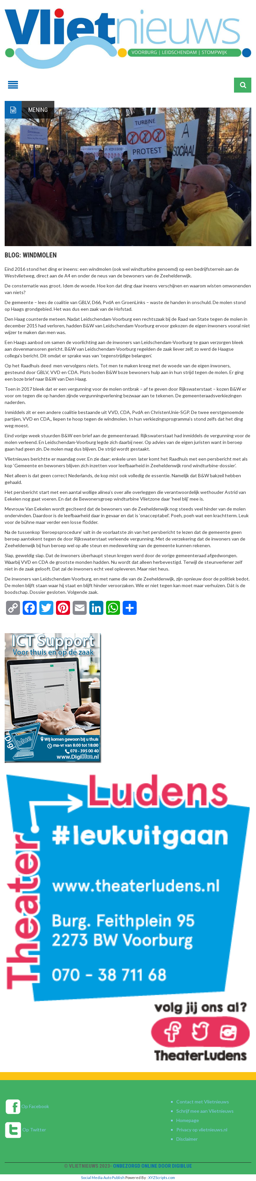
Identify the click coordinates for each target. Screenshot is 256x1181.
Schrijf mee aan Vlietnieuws (205, 1111)
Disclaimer (187, 1139)
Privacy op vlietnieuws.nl (201, 1129)
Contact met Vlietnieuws (202, 1101)
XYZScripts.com (161, 1177)
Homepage (187, 1120)
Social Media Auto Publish (103, 1177)
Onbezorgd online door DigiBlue (152, 1166)
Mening (38, 109)
